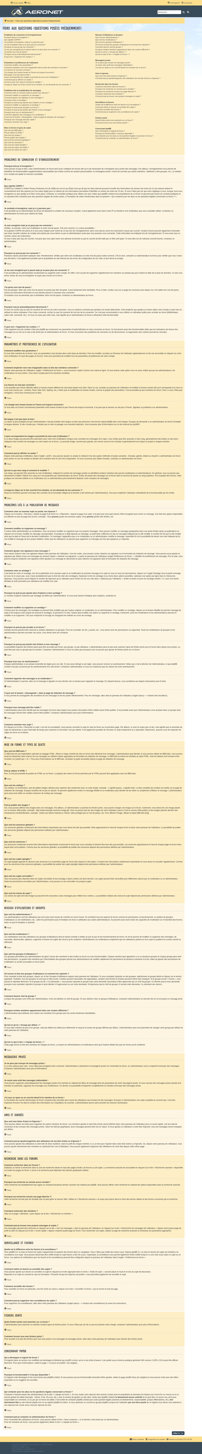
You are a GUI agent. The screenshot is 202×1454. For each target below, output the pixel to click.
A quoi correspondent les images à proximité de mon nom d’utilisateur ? (31, 77)
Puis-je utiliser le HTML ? (14, 133)
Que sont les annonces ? (14, 142)
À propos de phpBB (57, 1363)
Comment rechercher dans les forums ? (110, 87)
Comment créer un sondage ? (15, 100)
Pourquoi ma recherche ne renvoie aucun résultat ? (115, 89)
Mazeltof (28, 1449)
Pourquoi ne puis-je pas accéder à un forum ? (21, 107)
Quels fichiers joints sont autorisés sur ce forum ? (114, 120)
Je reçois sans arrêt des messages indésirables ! (114, 65)
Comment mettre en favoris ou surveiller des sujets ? (115, 107)
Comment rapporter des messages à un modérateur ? (25, 115)
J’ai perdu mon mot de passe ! (15, 52)
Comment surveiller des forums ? (108, 109)
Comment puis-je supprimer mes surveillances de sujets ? (117, 112)
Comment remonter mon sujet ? (16, 122)
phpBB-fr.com (24, 1447)
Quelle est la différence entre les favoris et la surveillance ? (118, 105)
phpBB (135, 424)
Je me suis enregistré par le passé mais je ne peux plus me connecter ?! (32, 49)
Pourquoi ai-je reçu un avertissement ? (19, 112)
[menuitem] (27, 3)
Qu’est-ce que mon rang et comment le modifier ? (23, 82)
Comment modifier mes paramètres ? (18, 65)
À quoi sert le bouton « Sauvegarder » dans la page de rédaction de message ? (34, 117)
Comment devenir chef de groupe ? (108, 47)
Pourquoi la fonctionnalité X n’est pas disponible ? (114, 133)
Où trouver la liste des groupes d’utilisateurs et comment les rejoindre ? (122, 45)
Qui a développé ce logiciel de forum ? (110, 131)
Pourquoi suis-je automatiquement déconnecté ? (23, 54)
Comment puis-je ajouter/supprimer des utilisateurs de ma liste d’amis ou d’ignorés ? (127, 78)
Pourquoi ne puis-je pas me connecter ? (19, 47)
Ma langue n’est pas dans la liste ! (17, 75)
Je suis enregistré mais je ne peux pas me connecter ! (25, 45)
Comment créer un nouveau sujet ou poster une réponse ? (26, 93)
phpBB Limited (71, 1360)
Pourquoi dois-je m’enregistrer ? (16, 37)
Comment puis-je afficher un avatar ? (18, 80)
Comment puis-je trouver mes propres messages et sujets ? (118, 96)
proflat (18, 1449)
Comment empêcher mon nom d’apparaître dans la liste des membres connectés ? (36, 67)
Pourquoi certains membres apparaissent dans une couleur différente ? (122, 49)
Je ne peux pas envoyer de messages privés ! (113, 63)
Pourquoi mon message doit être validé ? (20, 120)
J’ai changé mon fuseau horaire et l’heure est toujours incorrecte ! (29, 72)
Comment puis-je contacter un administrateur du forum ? (117, 138)
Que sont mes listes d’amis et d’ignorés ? (111, 76)
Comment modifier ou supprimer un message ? (22, 95)
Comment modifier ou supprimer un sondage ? (22, 105)
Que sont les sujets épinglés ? (15, 145)
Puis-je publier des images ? (15, 138)
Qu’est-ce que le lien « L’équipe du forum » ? (112, 54)
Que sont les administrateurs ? (107, 37)
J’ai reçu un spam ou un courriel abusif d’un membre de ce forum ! (120, 67)
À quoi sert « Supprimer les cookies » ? (19, 57)
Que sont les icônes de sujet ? (15, 150)
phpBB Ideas (130, 1377)
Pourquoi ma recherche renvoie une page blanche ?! (115, 91)
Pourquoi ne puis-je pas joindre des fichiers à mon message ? (28, 110)
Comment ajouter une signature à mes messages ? (24, 98)
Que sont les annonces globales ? (17, 140)
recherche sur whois (162, 1394)
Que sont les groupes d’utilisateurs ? (109, 42)
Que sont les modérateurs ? (106, 40)
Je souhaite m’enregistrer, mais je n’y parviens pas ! (24, 42)
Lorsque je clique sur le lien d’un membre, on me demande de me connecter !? (37, 85)
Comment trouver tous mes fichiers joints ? (111, 123)
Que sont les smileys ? (13, 135)
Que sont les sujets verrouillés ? (16, 147)
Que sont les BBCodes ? (13, 130)
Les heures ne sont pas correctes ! (17, 70)
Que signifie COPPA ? (12, 40)
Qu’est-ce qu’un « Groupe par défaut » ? (110, 52)
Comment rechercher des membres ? (109, 94)
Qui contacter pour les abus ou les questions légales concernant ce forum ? (124, 136)
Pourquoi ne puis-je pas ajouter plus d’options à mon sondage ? (28, 102)
